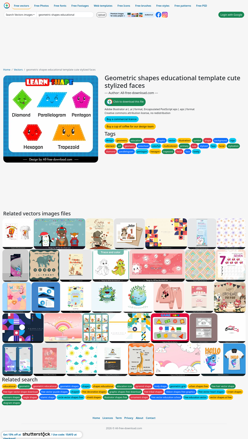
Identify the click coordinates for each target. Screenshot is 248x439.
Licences (108, 418)
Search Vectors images (19, 14)
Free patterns (182, 5)
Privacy (128, 418)
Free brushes (143, 5)
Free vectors (21, 5)
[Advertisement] (124, 44)
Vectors (18, 69)
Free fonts (60, 5)
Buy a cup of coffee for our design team (130, 126)
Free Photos (41, 5)
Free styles (162, 5)
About (139, 418)
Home (6, 69)
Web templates (103, 5)
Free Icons (123, 5)
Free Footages (80, 5)
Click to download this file (125, 102)
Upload (101, 14)
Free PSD (201, 5)
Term (119, 418)
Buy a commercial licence (122, 119)
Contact (150, 418)
